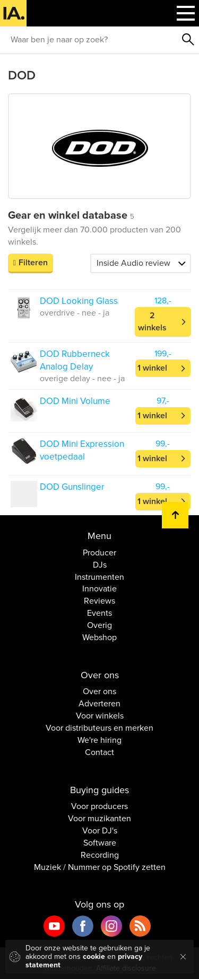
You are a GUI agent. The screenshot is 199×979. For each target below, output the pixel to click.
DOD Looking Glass (79, 301)
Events (99, 613)
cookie (94, 956)
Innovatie (99, 588)
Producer (99, 552)
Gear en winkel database (71, 215)
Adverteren (99, 703)
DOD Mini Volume (75, 401)
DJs (100, 565)
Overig (99, 625)
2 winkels (152, 321)
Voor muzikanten (99, 818)
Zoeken (188, 39)
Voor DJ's (99, 830)
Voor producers (99, 806)
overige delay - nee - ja (82, 378)
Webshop (99, 637)
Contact (99, 752)
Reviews (99, 601)
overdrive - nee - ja (74, 313)
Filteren (33, 262)
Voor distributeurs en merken (99, 728)
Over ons (99, 691)
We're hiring (99, 740)
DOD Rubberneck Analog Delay (75, 360)
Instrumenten (99, 577)
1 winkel (152, 368)
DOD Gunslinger (72, 486)
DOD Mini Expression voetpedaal (82, 450)
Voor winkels (100, 716)
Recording (100, 855)
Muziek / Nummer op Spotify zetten (100, 867)
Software (99, 843)
